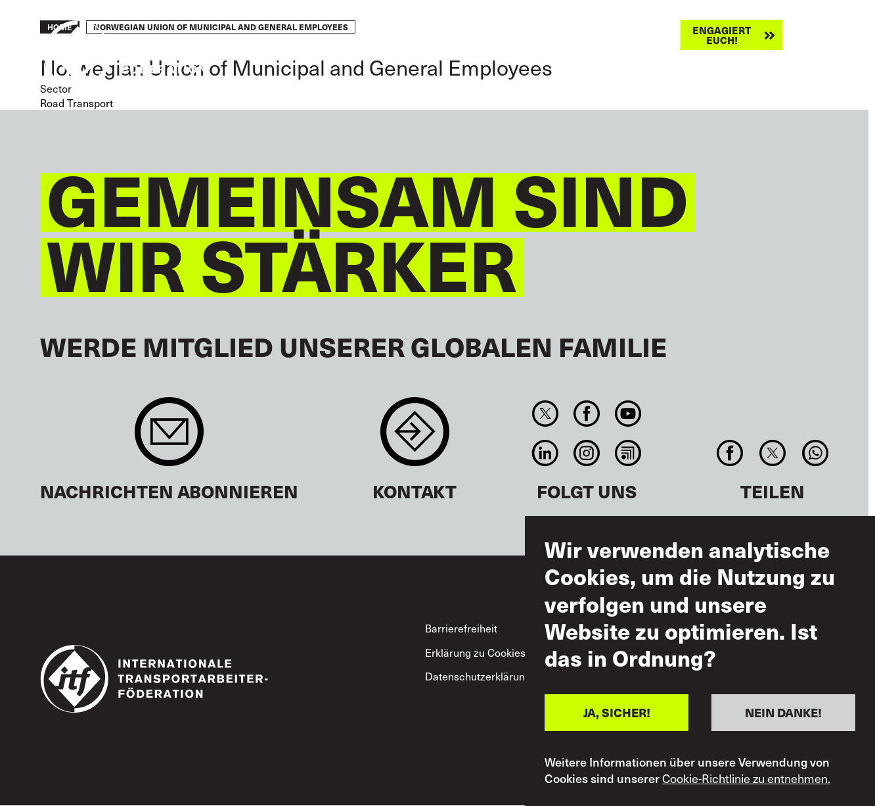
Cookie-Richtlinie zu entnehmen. (746, 778)
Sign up (169, 438)
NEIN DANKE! (783, 712)
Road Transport (76, 103)
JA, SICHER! (616, 712)
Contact (414, 438)
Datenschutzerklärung (478, 676)
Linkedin (545, 453)
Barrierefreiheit (461, 628)
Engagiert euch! (721, 35)
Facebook (586, 413)
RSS (628, 453)
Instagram (586, 453)
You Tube (628, 413)
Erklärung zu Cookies (475, 652)
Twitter (545, 413)
